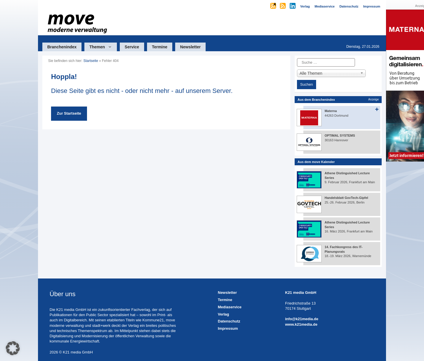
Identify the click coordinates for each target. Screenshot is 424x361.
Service (132, 47)
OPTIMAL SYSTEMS (340, 135)
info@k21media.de (301, 319)
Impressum (228, 328)
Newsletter (190, 47)
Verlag (223, 314)
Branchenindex (62, 47)
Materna (331, 111)
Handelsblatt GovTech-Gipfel (346, 197)
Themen (103, 47)
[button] (13, 348)
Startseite (90, 61)
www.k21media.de (301, 324)
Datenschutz (229, 321)
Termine (159, 47)
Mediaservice (230, 307)
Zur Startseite (69, 113)
